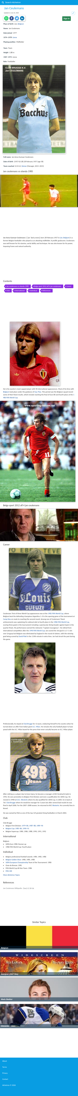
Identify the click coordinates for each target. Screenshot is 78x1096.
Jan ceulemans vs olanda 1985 (17, 286)
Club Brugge (27, 724)
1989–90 (40, 826)
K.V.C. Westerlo (22, 800)
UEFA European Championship (17, 862)
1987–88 (32, 826)
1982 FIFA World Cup (55, 613)
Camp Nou (7, 619)
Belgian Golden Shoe (13, 860)
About (4, 1061)
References (46, 290)
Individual (33, 290)
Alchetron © (9, 1085)
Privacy (5, 1073)
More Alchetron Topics (11, 875)
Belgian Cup (10, 828)
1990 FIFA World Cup (37, 631)
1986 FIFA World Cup (61, 622)
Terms (4, 1067)
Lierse (15, 37)
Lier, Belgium (64, 238)
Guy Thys (38, 392)
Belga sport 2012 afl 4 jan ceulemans (47, 286)
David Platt (23, 636)
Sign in (66, 19)
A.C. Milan (36, 727)
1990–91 (26, 828)
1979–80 (25, 826)
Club (8, 290)
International (20, 290)
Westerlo (55, 805)
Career (68, 286)
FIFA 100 (9, 871)
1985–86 (18, 828)
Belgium (21, 24)
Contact (5, 1079)
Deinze (24, 166)
